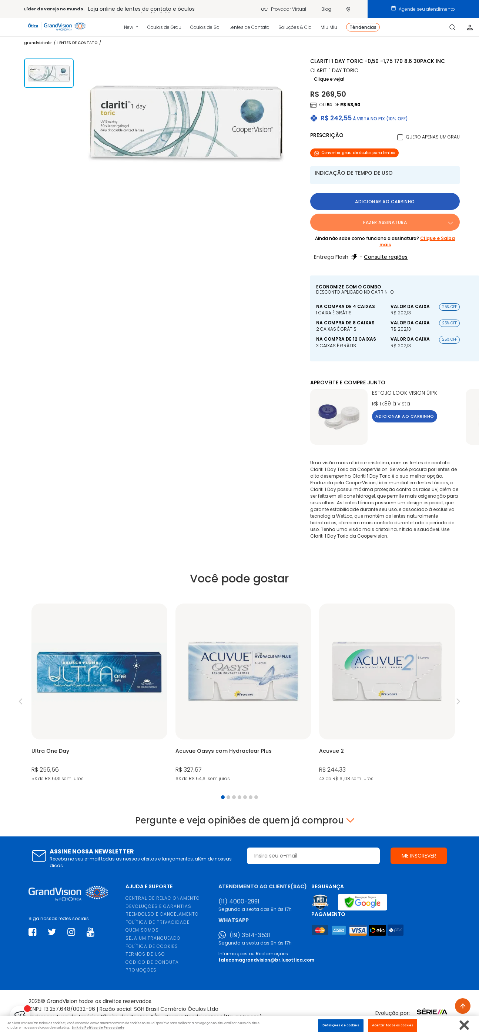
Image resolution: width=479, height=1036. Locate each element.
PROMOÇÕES (141, 970)
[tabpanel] (99, 693)
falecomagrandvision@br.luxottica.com (266, 960)
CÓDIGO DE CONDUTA (152, 962)
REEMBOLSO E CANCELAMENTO (162, 914)
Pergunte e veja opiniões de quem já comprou (239, 820)
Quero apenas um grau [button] (433, 137)
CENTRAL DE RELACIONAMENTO (162, 898)
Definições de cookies (340, 1025)
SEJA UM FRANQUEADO (153, 938)
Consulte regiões (386, 257)
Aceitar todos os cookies (392, 1025)
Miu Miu (329, 27)
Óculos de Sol (205, 27)
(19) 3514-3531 (250, 935)
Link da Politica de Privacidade (98, 1027)
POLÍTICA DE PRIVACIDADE (157, 922)
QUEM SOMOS (142, 930)
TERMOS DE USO (145, 954)
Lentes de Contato (249, 27)
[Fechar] (464, 1025)
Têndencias (362, 27)
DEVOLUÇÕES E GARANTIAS (158, 906)
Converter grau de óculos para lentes (354, 153)
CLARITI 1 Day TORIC (334, 70)
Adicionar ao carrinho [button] (385, 201)
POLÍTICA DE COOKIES (151, 946)
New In (131, 27)
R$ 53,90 (350, 104)
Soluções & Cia (295, 27)
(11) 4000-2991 (238, 902)
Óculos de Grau (164, 27)
